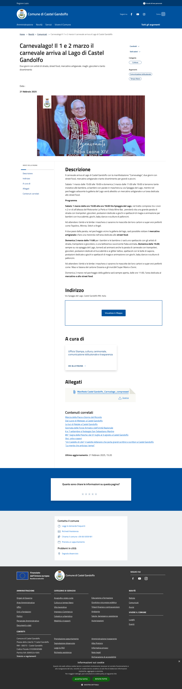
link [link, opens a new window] (115, 674)
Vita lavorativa (60, 607)
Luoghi (132, 619)
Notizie (132, 598)
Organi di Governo (24, 598)
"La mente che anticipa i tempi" (80, 445)
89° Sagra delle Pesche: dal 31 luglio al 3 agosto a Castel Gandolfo (96, 435)
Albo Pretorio (97, 643)
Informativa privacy (100, 647)
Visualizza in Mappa (113, 312)
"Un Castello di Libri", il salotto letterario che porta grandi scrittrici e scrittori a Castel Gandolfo (109, 442)
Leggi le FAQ (59, 647)
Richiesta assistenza (63, 652)
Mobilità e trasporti (62, 620)
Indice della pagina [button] (30, 165)
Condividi (135, 46)
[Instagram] (139, 14)
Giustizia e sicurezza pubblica (104, 602)
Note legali (96, 652)
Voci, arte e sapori (73, 438)
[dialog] (91, 674)
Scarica (123, 397)
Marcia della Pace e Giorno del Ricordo (83, 417)
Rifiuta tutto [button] (101, 679)
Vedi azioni (135, 51)
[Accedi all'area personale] (152, 3)
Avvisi (131, 607)
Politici (19, 616)
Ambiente (96, 611)
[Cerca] (162, 14)
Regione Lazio (23, 3)
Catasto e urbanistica (63, 616)
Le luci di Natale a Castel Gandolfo (81, 424)
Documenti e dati (24, 625)
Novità (31, 34)
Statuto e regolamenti (26, 656)
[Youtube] (133, 14)
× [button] (179, 661)
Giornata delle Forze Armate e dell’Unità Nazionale (89, 428)
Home (22, 34)
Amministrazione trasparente (104, 638)
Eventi (131, 624)
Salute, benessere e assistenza (105, 616)
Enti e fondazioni (24, 611)
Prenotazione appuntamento (66, 638)
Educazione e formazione (102, 597)
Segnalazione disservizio (64, 643)
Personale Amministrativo (28, 620)
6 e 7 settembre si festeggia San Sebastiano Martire (89, 431)
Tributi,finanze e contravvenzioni (106, 606)
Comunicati (42, 34)
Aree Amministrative (26, 602)
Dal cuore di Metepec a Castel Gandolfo (84, 420)
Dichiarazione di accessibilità (104, 656)
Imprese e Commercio (63, 611)
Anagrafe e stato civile (63, 598)
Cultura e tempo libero (63, 602)
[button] (91, 684)
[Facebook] (127, 14)
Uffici (19, 607)
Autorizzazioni (98, 620)
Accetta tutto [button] (81, 679)
